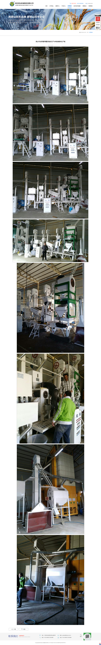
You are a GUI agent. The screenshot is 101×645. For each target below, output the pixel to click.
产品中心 (64, 6)
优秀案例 (70, 6)
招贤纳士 (85, 6)
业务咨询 (98, 22)
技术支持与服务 (77, 6)
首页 (46, 6)
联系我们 (91, 6)
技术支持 (98, 24)
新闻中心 (57, 6)
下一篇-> (23, 629)
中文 (86, 3)
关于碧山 (51, 6)
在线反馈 (98, 18)
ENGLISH (90, 3)
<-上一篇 (13, 629)
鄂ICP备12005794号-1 (62, 642)
